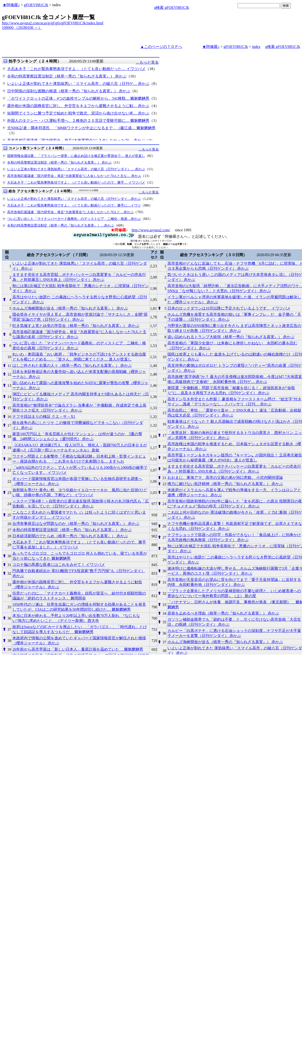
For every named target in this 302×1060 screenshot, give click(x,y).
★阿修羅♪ (11, 5)
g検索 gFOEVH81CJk (171, 7)
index (256, 47)
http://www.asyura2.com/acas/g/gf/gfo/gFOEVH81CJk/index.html (52, 23)
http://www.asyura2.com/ (151, 230)
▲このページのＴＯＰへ (161, 47)
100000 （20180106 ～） (22, 28)
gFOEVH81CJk (36, 5)
